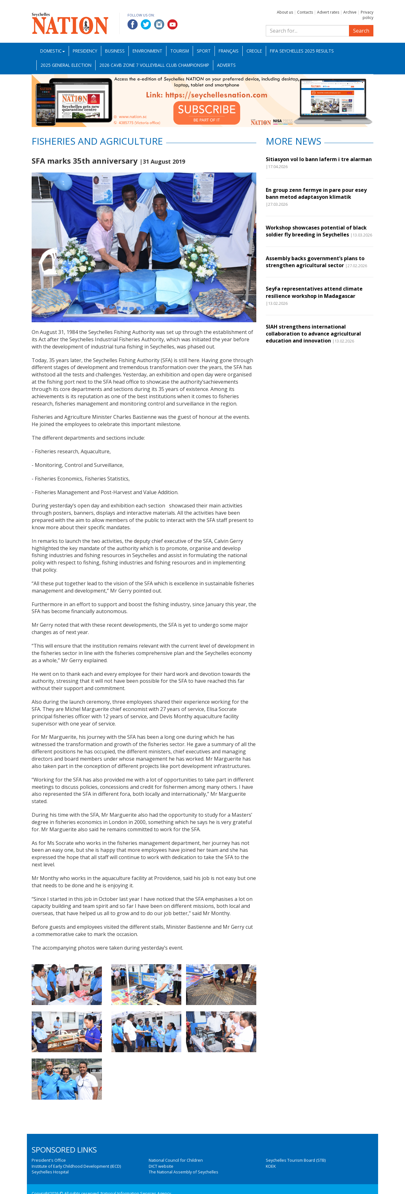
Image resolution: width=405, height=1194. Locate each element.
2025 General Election (65, 65)
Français (229, 51)
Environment (147, 51)
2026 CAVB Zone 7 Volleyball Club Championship (154, 65)
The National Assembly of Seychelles (183, 1172)
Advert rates (328, 12)
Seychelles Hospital (50, 1172)
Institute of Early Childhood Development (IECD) (76, 1166)
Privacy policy (367, 14)
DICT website (161, 1166)
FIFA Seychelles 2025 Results (302, 51)
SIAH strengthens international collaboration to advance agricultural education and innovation (313, 333)
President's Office (49, 1160)
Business (115, 51)
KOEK (271, 1166)
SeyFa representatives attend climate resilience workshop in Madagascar (314, 292)
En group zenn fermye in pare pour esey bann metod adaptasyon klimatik (316, 193)
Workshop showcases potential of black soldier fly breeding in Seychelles (316, 231)
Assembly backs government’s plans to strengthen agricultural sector (315, 262)
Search (361, 30)
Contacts (305, 12)
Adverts (226, 65)
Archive (350, 12)
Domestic (52, 51)
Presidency (85, 51)
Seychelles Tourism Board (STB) (296, 1160)
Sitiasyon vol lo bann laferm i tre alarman (319, 159)
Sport (204, 51)
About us (285, 12)
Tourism (179, 51)
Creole (254, 51)
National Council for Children (176, 1160)
